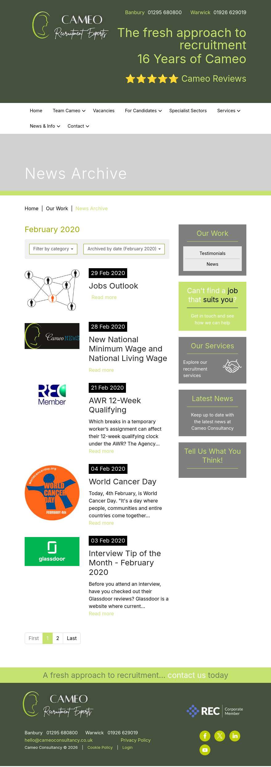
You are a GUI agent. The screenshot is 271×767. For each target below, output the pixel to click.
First (34, 639)
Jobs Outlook (113, 286)
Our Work (57, 209)
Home (36, 111)
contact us (187, 676)
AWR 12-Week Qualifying (115, 406)
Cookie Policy (100, 748)
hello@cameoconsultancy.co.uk (59, 741)
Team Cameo (69, 111)
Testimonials (213, 254)
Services (229, 111)
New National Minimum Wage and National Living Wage (128, 349)
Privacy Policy (136, 741)
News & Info (45, 126)
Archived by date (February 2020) (124, 249)
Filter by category (53, 249)
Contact (78, 126)
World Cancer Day (122, 482)
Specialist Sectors (188, 111)
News (212, 265)
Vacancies (104, 111)
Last (72, 639)
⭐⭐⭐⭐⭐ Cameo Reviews (185, 79)
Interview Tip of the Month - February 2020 (125, 563)
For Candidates (143, 111)
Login (128, 748)
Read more (104, 298)
